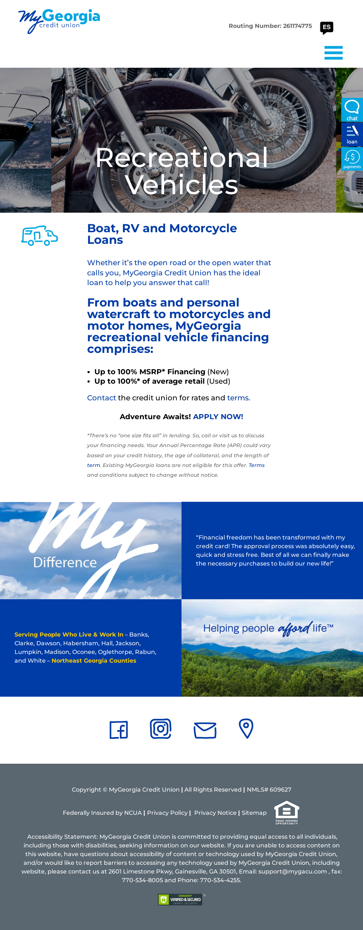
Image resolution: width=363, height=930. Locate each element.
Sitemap (254, 812)
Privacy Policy (167, 812)
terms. (238, 397)
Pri (198, 812)
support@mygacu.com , (294, 871)
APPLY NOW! (218, 416)
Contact (101, 397)
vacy (209, 812)
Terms (257, 465)
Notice (227, 812)
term (93, 465)
